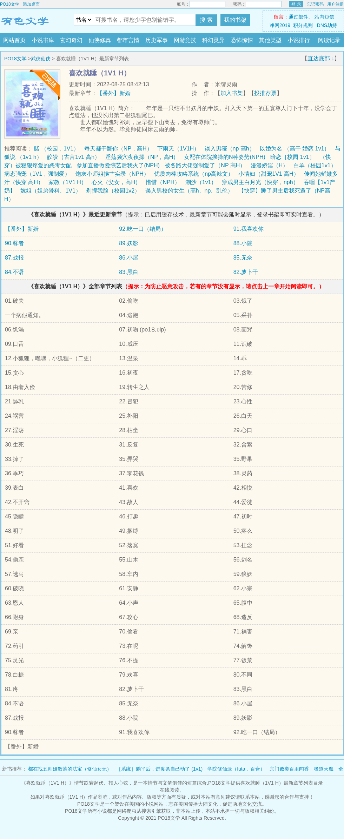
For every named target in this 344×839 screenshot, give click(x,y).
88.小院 (242, 243)
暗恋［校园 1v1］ (292, 157)
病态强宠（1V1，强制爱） (37, 174)
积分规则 (303, 25)
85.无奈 (242, 258)
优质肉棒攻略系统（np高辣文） (193, 174)
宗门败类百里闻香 (289, 769)
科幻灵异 (213, 40)
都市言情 (128, 40)
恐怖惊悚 (242, 40)
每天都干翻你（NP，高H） (118, 149)
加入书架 (231, 93)
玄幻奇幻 (71, 40)
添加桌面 (31, 4)
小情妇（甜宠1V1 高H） (268, 174)
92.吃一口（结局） (142, 229)
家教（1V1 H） (67, 182)
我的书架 (235, 20)
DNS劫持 (327, 25)
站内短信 (324, 17)
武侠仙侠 (41, 58)
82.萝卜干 (245, 272)
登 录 (296, 4)
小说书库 (43, 40)
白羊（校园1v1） (314, 165)
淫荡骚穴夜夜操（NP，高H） (142, 157)
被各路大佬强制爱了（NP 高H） (205, 165)
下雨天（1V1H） (178, 149)
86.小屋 (128, 258)
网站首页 (14, 40)
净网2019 (280, 25)
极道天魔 (323, 769)
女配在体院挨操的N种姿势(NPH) (224, 157)
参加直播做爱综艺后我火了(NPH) (118, 165)
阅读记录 (329, 40)
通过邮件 (298, 17)
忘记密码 (315, 4)
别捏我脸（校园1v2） (113, 191)
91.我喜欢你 (248, 229)
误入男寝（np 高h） (230, 149)
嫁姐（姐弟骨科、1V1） (50, 191)
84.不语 (14, 272)
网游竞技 (185, 40)
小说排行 (298, 40)
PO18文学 (9, 4)
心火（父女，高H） (116, 182)
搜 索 (206, 20)
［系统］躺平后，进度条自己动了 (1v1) (159, 769)
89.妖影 (128, 243)
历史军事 (156, 40)
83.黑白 (128, 272)
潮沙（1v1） (201, 182)
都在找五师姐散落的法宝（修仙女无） (70, 769)
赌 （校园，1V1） (56, 149)
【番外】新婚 (114, 93)
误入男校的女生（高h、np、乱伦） (189, 191)
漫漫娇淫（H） (270, 165)
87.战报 (14, 258)
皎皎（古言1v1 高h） (73, 157)
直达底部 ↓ (320, 58)
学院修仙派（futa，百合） (236, 769)
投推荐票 (265, 93)
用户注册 (335, 4)
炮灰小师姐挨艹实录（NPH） (112, 174)
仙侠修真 (99, 40)
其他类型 (270, 40)
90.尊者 (14, 243)
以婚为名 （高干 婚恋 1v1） (295, 149)
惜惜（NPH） (163, 182)
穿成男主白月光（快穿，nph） (260, 182)
